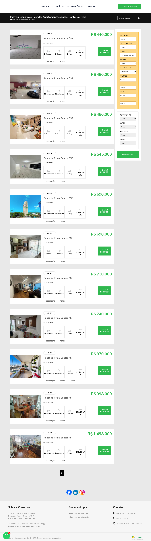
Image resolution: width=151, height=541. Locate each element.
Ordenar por (125, 68)
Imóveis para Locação (79, 514)
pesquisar (127, 155)
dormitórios (125, 115)
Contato (90, 6)
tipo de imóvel (126, 43)
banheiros (124, 131)
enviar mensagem (103, 51)
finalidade (124, 35)
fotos (62, 61)
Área (122, 92)
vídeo (72, 379)
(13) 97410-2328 (129, 6)
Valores (123, 76)
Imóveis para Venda (78, 510)
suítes (122, 123)
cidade (123, 51)
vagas (122, 139)
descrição (50, 61)
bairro (123, 60)
